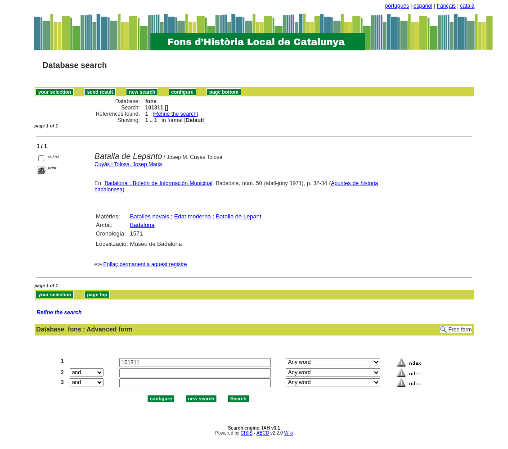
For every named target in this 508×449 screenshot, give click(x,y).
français (446, 6)
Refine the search (175, 114)
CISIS (247, 433)
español (423, 6)
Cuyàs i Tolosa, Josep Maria (128, 164)
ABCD (262, 433)
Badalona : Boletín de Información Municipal (158, 183)
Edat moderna (192, 216)
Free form (460, 330)
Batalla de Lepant (238, 216)
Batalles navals (149, 216)
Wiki (288, 433)
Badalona (142, 225)
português (397, 6)
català (467, 6)
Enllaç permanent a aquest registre (145, 264)
